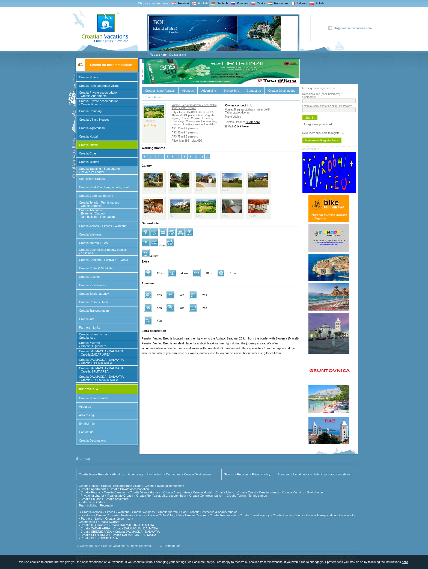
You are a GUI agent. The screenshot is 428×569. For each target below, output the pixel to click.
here (405, 562)
